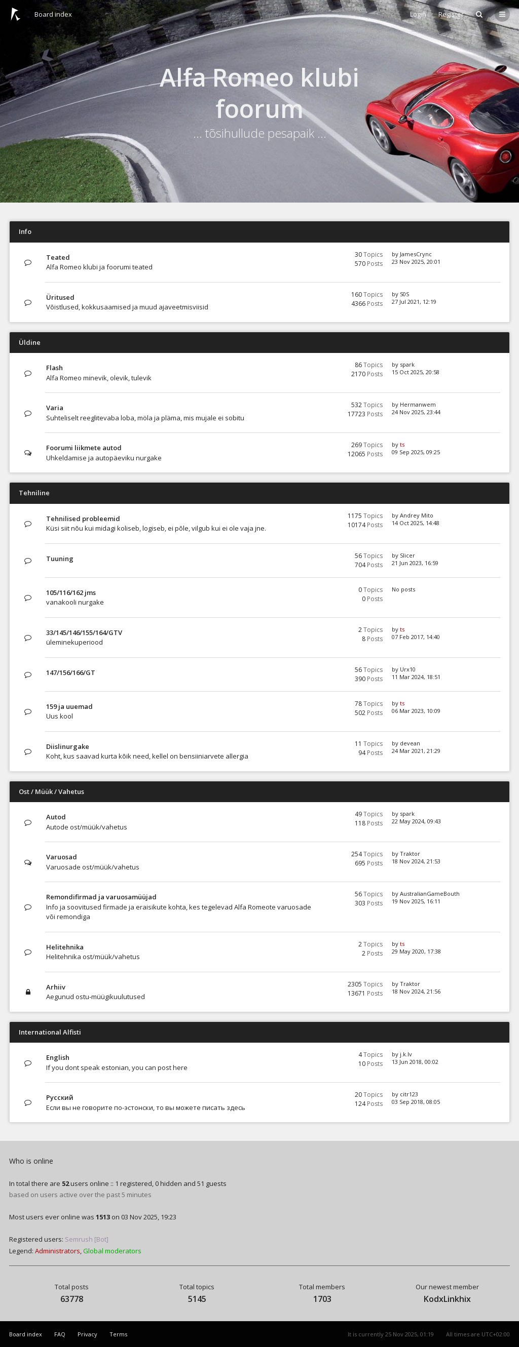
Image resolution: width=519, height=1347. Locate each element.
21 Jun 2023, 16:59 (415, 563)
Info (25, 231)
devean (410, 743)
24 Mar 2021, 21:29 (416, 751)
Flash (54, 367)
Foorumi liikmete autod (84, 447)
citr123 (409, 1094)
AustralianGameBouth (430, 893)
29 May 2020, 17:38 (416, 951)
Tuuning (59, 558)
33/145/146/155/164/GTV (84, 632)
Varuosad (61, 856)
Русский (59, 1097)
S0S (404, 294)
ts (402, 444)
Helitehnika (65, 947)
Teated (58, 257)
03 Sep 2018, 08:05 (416, 1101)
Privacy (87, 1334)
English (57, 1057)
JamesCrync (416, 254)
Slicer (407, 555)
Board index (53, 14)
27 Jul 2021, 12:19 (414, 301)
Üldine (30, 342)
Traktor (410, 853)
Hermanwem (418, 404)
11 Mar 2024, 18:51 (416, 677)
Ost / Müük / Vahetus (51, 791)
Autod (56, 816)
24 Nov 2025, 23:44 (416, 412)
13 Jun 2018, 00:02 (415, 1061)
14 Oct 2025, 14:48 (415, 523)
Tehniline (34, 492)
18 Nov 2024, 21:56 (416, 991)
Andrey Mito (416, 515)
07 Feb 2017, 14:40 (416, 637)
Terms (118, 1334)
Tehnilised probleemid (83, 518)
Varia (54, 407)
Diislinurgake (67, 746)
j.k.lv (406, 1054)
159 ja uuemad (69, 706)
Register (451, 14)
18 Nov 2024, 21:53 (416, 861)
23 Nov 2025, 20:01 (416, 261)
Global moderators (112, 1250)
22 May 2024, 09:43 (416, 821)
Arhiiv (55, 987)
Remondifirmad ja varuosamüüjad (101, 896)
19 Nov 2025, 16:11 (416, 901)
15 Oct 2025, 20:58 (415, 372)
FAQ (59, 1334)
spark (407, 364)
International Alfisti (50, 1032)
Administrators (57, 1250)
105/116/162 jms (71, 592)
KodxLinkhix (447, 1298)
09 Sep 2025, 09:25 (416, 452)
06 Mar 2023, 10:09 (416, 711)
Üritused (60, 297)
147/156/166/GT (70, 672)
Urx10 (408, 669)
